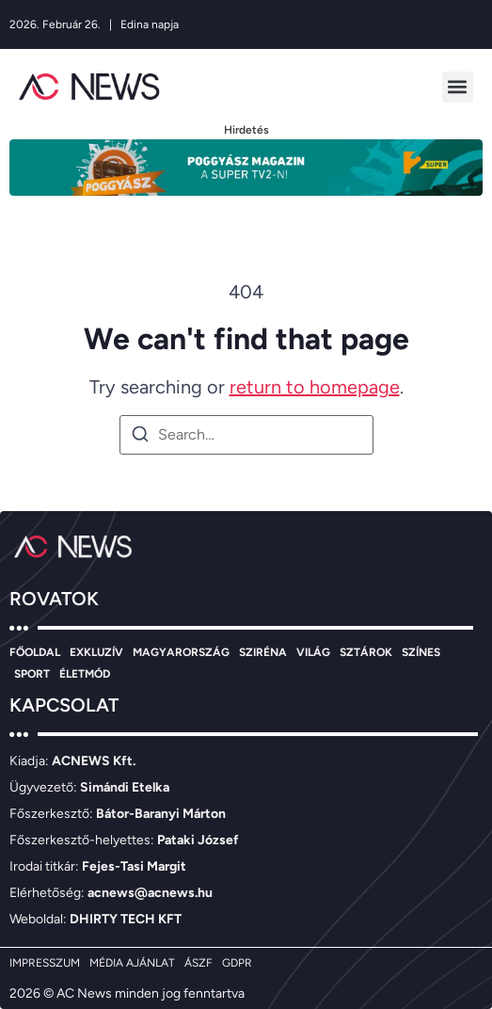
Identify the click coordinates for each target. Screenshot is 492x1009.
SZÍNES (421, 652)
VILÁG (313, 652)
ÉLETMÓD (84, 674)
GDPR (237, 962)
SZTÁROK (366, 652)
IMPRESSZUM (44, 962)
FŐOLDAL (34, 652)
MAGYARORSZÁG (181, 652)
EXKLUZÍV (96, 652)
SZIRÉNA (263, 652)
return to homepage (315, 387)
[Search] (140, 437)
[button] (457, 87)
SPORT (32, 674)
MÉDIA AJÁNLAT (132, 962)
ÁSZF (198, 962)
